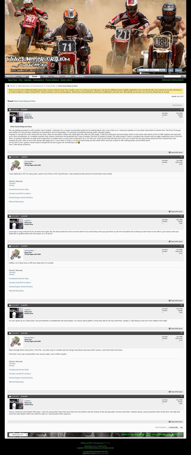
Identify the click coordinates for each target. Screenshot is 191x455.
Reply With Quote (175, 152)
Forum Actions (52, 80)
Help (171, 70)
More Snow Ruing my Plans (24, 101)
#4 (181, 246)
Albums (68, 76)
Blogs (46, 76)
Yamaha (12, 183)
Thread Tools (176, 105)
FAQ (20, 80)
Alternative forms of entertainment (30, 86)
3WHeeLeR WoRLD (137, 434)
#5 (181, 305)
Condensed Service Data (19, 189)
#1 (181, 109)
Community (38, 80)
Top (181, 427)
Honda (11, 185)
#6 (181, 333)
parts (116, 130)
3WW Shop (79, 76)
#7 (181, 396)
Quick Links (65, 80)
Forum (34, 76)
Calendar (27, 80)
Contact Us (126, 434)
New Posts (12, 80)
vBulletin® (95, 446)
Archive (148, 434)
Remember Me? (144, 73)
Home (23, 76)
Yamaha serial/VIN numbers (20, 193)
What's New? (11, 76)
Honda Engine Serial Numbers (21, 198)
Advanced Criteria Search (173, 80)
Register (178, 70)
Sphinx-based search (102, 453)
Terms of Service (172, 434)
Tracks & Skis (50, 86)
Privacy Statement (158, 434)
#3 (181, 216)
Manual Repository (16, 202)
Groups (57, 76)
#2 (181, 157)
